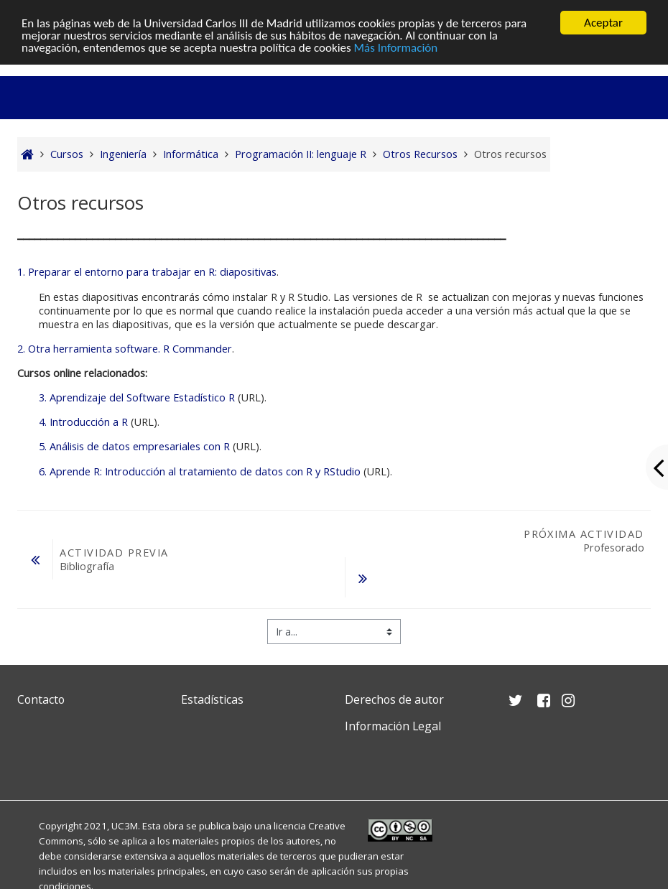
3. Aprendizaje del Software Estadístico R (137, 397)
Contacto (41, 699)
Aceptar (603, 22)
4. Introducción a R (83, 422)
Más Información (396, 47)
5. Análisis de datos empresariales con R (134, 446)
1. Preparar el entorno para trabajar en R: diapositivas (147, 272)
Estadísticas (212, 699)
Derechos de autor (394, 699)
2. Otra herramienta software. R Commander (124, 348)
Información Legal (393, 726)
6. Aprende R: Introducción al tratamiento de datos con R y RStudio (200, 471)
